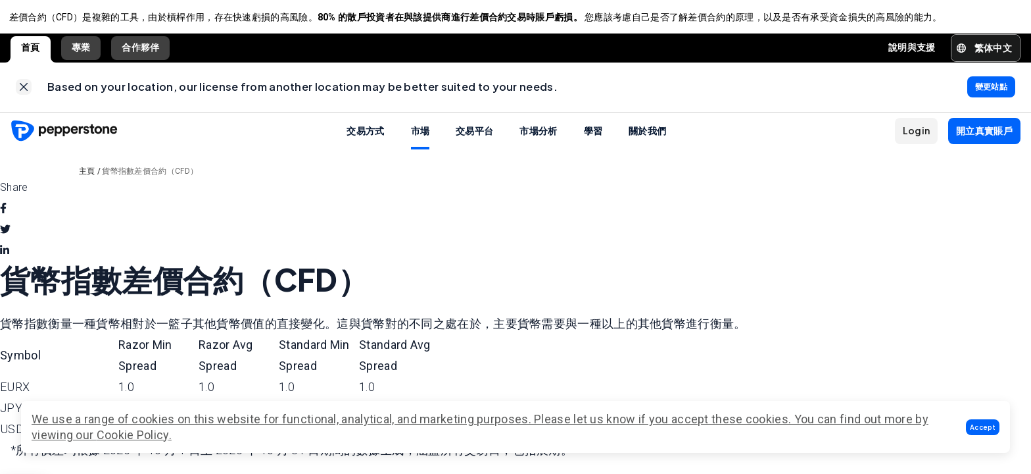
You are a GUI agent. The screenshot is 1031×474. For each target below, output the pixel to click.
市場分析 (538, 137)
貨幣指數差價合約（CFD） (150, 177)
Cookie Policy (133, 435)
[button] (982, 427)
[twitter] (5, 236)
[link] (24, 92)
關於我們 (647, 137)
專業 (81, 50)
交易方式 (365, 137)
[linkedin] (4, 257)
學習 (593, 137)
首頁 (30, 50)
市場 (420, 137)
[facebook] (3, 215)
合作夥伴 (140, 50)
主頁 (87, 177)
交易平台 (474, 137)
